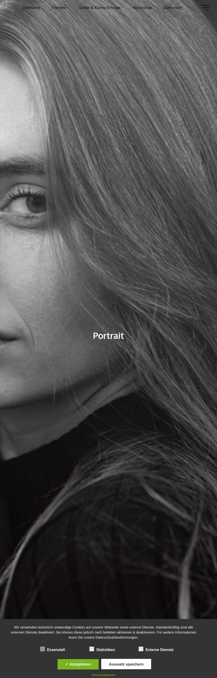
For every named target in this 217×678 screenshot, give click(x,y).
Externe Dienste (156, 649)
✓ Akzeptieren (78, 664)
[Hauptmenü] (205, 7)
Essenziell (52, 649)
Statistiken (102, 649)
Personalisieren (104, 675)
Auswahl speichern (126, 664)
